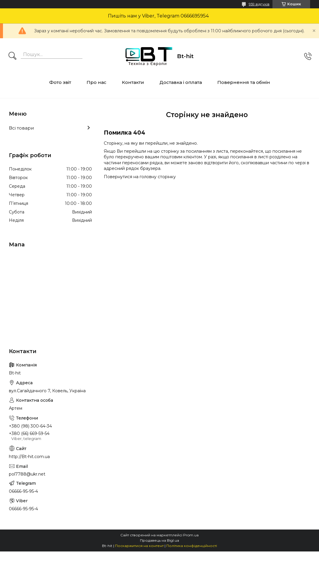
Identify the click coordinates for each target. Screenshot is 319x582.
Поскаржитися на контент (139, 545)
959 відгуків (259, 4)
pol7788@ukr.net (27, 474)
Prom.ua (191, 535)
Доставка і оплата (181, 82)
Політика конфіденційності (191, 545)
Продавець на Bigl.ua (159, 540)
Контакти (133, 82)
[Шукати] (12, 56)
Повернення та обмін (243, 82)
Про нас (96, 82)
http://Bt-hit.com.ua (29, 456)
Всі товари (21, 128)
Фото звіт (60, 82)
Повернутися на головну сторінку (140, 176)
